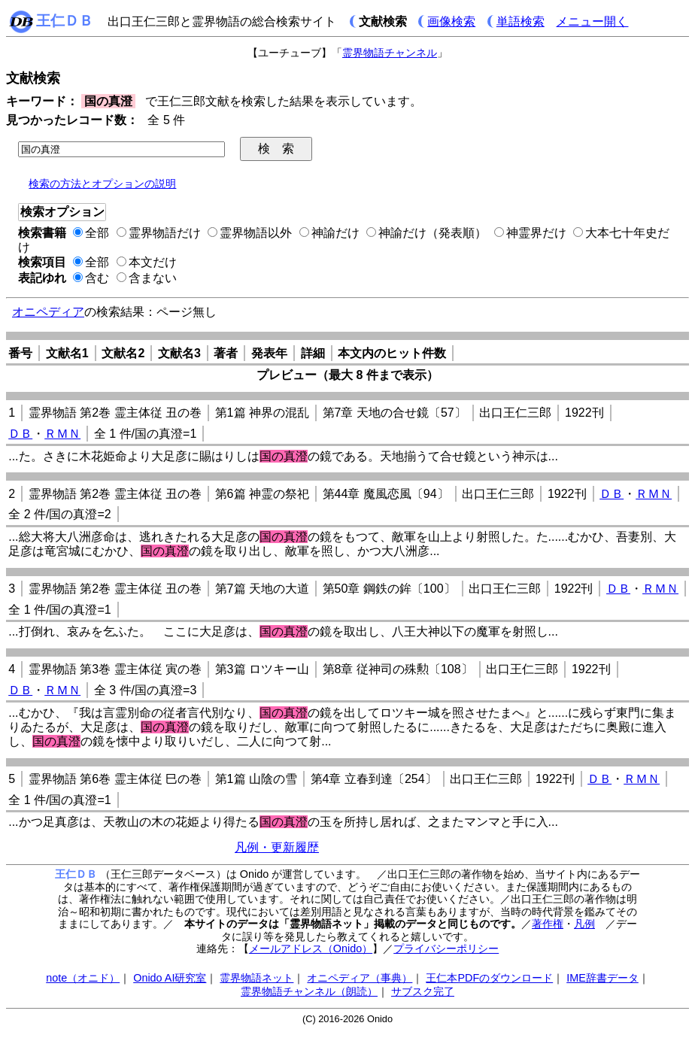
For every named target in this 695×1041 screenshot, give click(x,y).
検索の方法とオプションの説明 (102, 184)
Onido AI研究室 (169, 978)
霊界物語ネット (256, 978)
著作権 (547, 924)
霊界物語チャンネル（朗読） (309, 991)
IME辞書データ (602, 978)
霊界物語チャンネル (389, 53)
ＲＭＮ (62, 433)
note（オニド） (83, 978)
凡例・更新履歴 (277, 847)
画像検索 (451, 21)
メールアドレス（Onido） (310, 948)
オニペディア (48, 311)
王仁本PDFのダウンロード (489, 978)
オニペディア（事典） (359, 978)
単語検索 (520, 21)
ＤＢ (20, 433)
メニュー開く (592, 21)
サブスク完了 (422, 991)
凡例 (584, 924)
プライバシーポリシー (446, 948)
